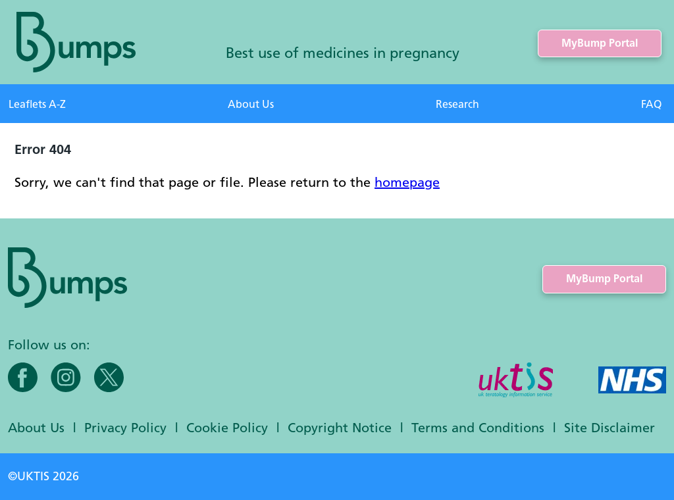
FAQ (651, 104)
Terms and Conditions (477, 427)
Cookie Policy (227, 427)
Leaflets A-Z (37, 104)
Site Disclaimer (609, 427)
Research (457, 104)
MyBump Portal (599, 43)
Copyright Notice (340, 427)
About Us (251, 104)
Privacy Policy (125, 427)
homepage (407, 181)
